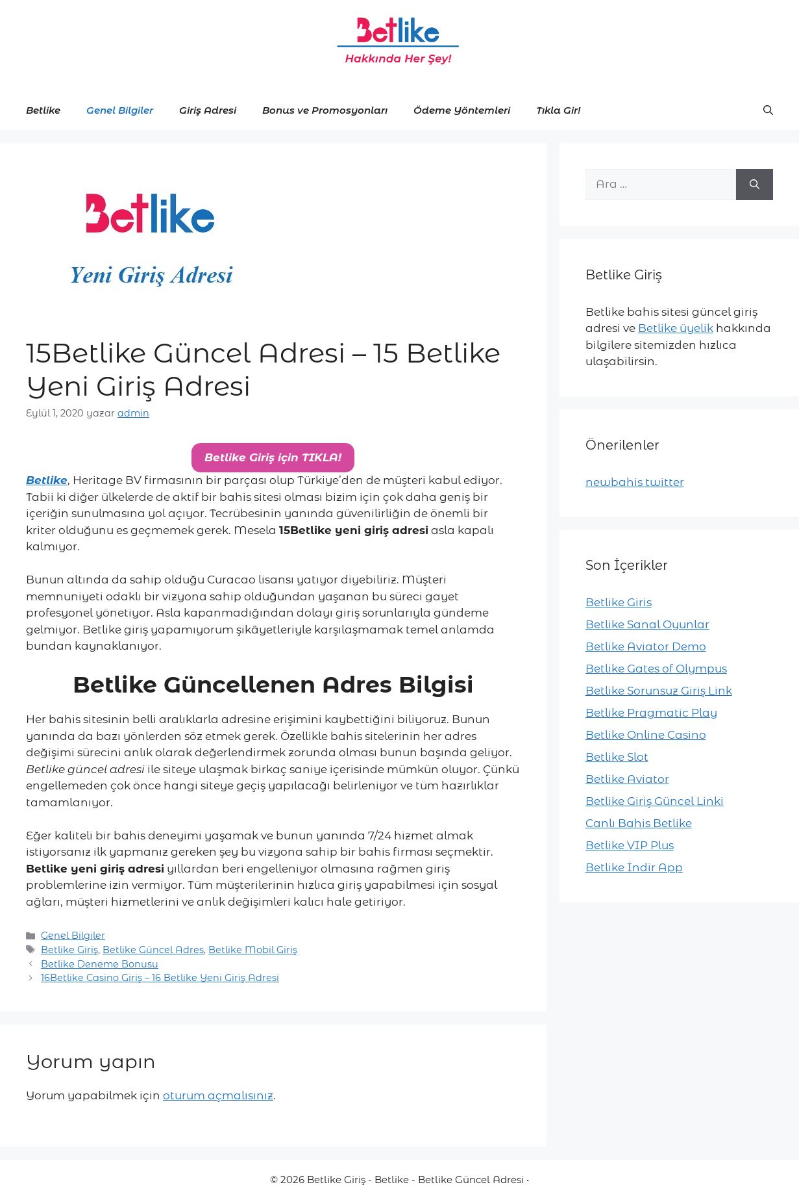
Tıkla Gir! (558, 110)
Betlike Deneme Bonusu (99, 964)
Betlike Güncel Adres (153, 950)
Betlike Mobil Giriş (252, 950)
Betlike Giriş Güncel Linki (654, 801)
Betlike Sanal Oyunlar (647, 624)
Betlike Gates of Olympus (656, 668)
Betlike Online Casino (645, 734)
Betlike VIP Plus (629, 845)
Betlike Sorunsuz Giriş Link (658, 690)
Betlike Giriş (69, 950)
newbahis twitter (634, 482)
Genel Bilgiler (119, 110)
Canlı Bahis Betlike (638, 823)
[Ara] (754, 184)
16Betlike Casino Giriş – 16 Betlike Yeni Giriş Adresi (160, 978)
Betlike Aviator (627, 778)
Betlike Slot (616, 756)
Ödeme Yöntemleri (461, 110)
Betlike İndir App (634, 867)
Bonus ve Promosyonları (324, 110)
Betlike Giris (618, 602)
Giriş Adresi (207, 110)
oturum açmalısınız (218, 1095)
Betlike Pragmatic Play (651, 712)
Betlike (43, 110)
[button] (768, 110)
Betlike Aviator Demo (645, 646)
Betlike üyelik (675, 328)
